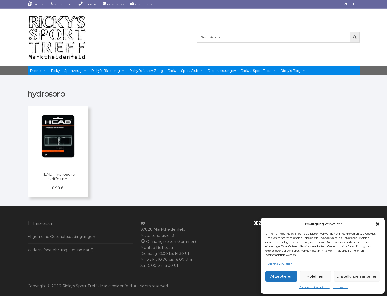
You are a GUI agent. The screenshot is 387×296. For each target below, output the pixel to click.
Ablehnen (316, 276)
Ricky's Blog (293, 70)
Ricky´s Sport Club (185, 70)
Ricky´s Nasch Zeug (146, 71)
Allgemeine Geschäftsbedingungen (61, 236)
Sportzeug (60, 4)
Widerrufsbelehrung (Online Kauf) (61, 250)
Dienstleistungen (222, 71)
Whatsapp (113, 4)
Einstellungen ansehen (356, 276)
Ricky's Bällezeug (108, 70)
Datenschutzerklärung (314, 287)
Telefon (87, 4)
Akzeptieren (281, 276)
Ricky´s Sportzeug (68, 70)
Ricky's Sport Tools (258, 70)
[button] (377, 224)
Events (35, 4)
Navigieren (141, 4)
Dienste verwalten (280, 263)
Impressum (340, 287)
